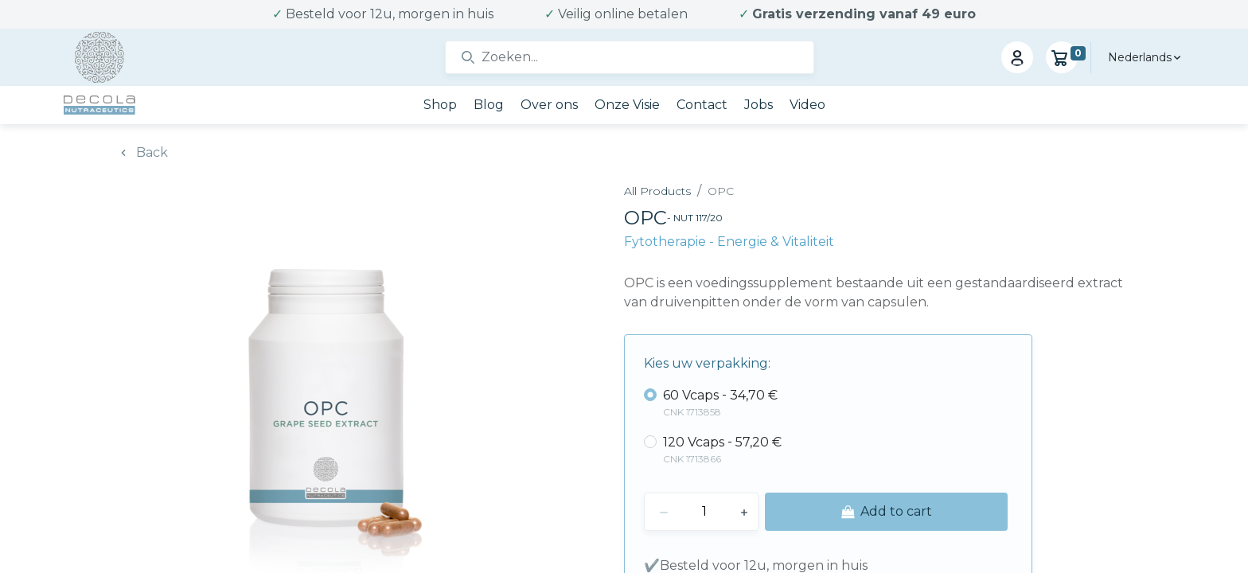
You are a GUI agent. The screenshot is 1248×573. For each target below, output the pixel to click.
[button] (886, 512)
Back (152, 152)
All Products (657, 191)
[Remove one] (664, 511)
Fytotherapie (666, 241)
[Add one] (744, 511)
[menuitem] (440, 105)
